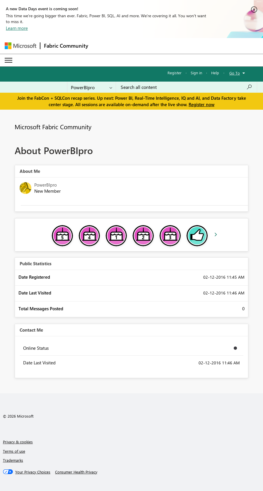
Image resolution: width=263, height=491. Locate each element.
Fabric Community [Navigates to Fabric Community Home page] (66, 45)
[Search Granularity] (91, 87)
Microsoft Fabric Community (53, 127)
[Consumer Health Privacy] (76, 472)
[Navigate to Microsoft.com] (20, 45)
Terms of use (14, 451)
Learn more (17, 28)
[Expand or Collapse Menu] (8, 60)
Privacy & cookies (18, 441)
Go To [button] (234, 72)
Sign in (196, 72)
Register (175, 72)
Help (215, 72)
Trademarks (13, 460)
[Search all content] (186, 87)
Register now (201, 104)
